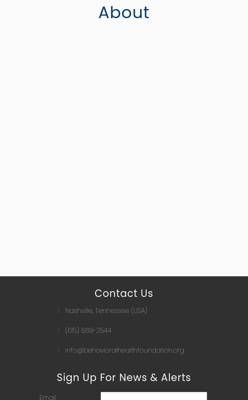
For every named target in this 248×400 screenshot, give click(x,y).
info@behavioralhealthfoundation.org (124, 350)
